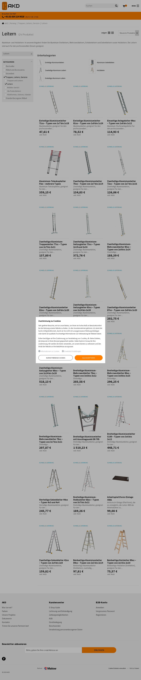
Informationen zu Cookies (48, 351)
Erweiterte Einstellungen (71, 351)
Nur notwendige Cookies (55, 358)
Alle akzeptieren (88, 358)
